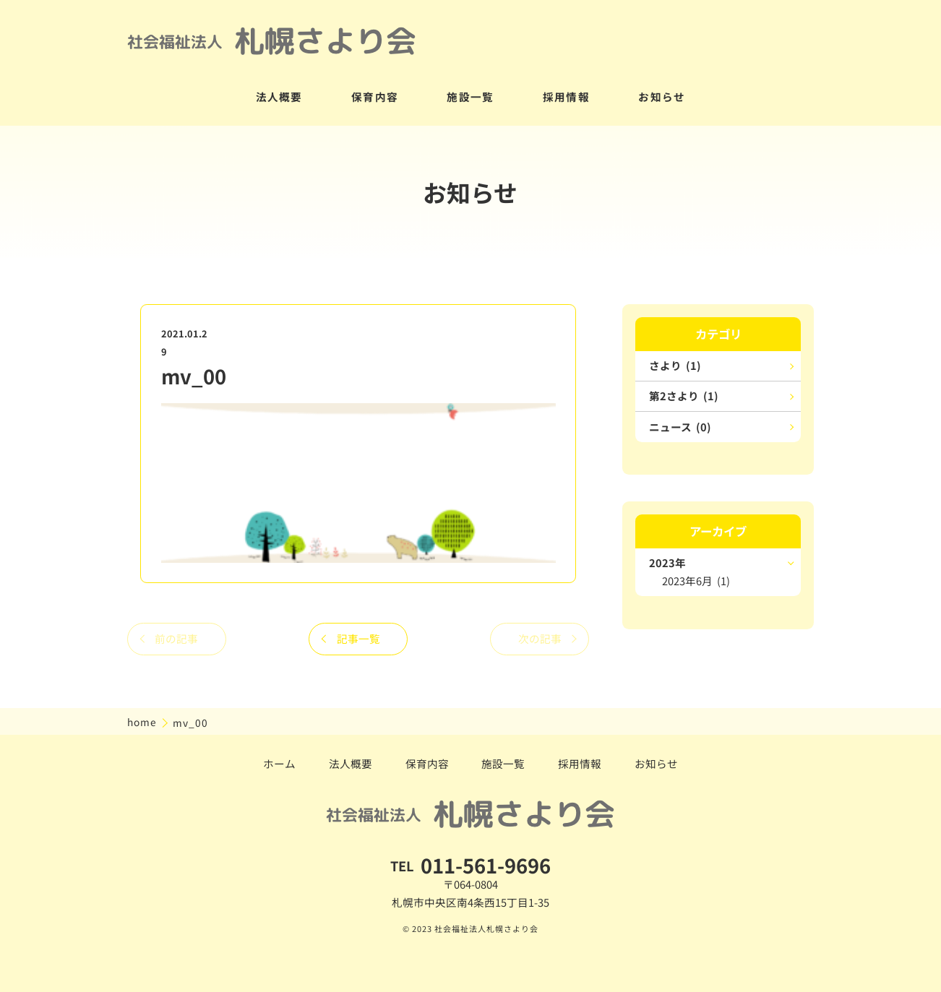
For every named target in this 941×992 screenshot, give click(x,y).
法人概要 (279, 96)
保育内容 (374, 96)
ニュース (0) (680, 426)
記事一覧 (358, 638)
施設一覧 (470, 96)
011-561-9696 (486, 865)
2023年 (667, 562)
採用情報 (566, 96)
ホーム (279, 763)
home (143, 722)
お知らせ (661, 96)
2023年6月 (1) (696, 580)
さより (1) (675, 365)
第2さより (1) (683, 395)
